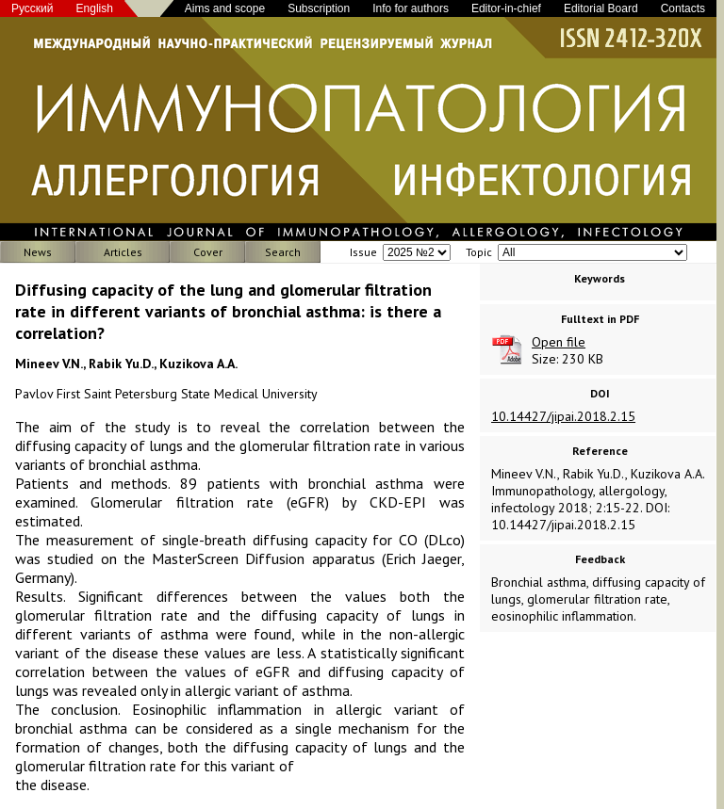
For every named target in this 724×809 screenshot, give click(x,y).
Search (283, 252)
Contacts (683, 8)
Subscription (319, 8)
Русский (32, 8)
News (38, 252)
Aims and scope (225, 8)
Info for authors (410, 8)
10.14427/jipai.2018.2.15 (563, 416)
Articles (123, 252)
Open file (558, 341)
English (94, 8)
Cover (207, 252)
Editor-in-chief (506, 8)
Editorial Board (601, 8)
